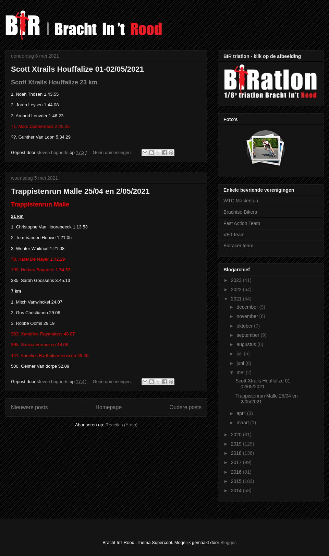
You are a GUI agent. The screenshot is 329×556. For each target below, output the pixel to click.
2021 (237, 298)
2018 (237, 453)
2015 (237, 481)
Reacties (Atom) (121, 424)
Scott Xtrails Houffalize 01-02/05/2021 (77, 69)
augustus (246, 344)
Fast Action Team (241, 223)
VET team (234, 234)
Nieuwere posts (29, 407)
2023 (237, 280)
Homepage (109, 407)
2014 (237, 490)
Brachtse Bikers (240, 212)
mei (240, 372)
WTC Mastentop (240, 200)
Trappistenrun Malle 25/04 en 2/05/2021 (80, 191)
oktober (245, 326)
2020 (237, 434)
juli (240, 353)
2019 (237, 444)
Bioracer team (238, 245)
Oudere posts (185, 407)
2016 (237, 472)
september (248, 335)
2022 (237, 289)
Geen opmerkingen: (113, 152)
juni (240, 363)
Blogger (227, 542)
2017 (237, 462)
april (241, 413)
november (247, 316)
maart (243, 422)
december (247, 307)
